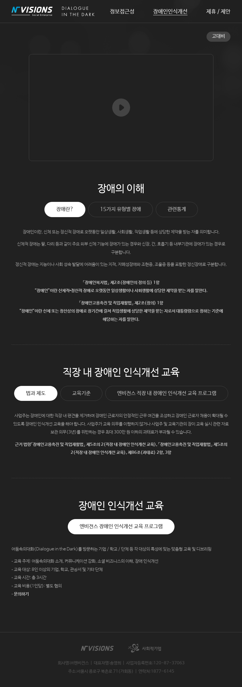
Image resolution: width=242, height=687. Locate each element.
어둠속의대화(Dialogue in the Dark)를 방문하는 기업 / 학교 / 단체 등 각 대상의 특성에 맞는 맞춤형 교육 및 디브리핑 (111, 549)
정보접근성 (122, 12)
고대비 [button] (218, 36)
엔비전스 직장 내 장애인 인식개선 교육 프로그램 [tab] (166, 393)
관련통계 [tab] (177, 209)
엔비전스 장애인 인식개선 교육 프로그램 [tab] (121, 526)
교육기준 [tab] (81, 393)
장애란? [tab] (65, 209)
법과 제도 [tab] (36, 393)
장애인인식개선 (170, 12)
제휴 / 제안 (218, 12)
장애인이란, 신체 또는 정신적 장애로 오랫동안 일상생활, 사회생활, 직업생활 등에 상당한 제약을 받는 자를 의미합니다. (121, 231)
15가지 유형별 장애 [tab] (120, 209)
